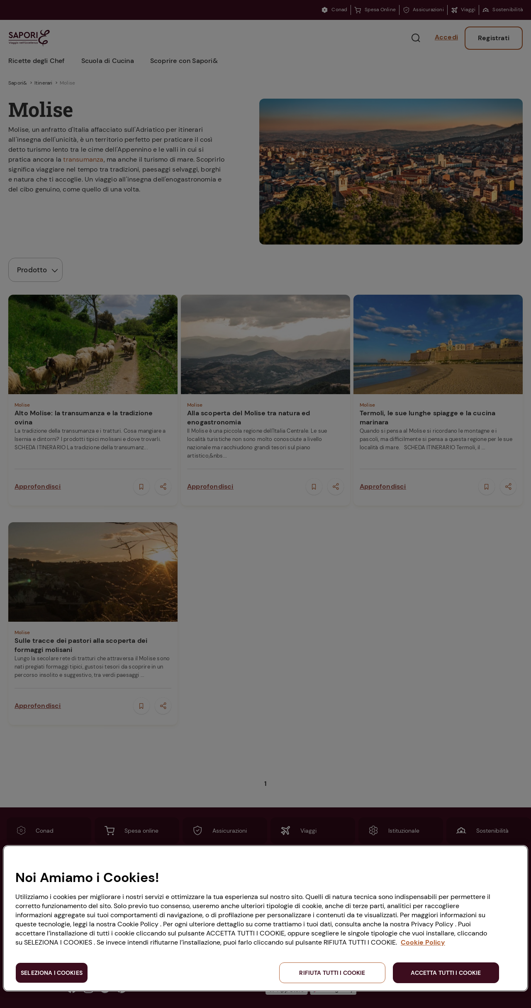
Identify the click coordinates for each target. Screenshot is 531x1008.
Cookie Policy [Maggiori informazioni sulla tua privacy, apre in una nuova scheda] (423, 942)
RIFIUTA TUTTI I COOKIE (332, 972)
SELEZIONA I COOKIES (52, 972)
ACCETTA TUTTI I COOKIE (446, 972)
